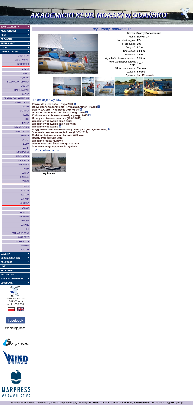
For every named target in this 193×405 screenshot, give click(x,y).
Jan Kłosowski (145, 75)
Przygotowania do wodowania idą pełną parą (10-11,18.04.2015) (71, 129)
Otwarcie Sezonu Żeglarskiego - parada (55, 143)
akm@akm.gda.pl (173, 402)
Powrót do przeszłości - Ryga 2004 (54, 104)
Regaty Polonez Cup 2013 (47, 138)
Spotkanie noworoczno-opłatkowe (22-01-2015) (60, 132)
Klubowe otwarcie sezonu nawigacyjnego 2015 (61, 115)
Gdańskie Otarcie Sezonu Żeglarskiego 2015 (60, 112)
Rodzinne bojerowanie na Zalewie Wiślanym (58, 135)
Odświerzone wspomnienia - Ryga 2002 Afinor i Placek (66, 106)
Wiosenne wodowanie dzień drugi (52, 121)
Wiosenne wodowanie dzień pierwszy (54, 123)
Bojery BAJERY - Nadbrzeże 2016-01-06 (57, 109)
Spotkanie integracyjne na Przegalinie (54, 146)
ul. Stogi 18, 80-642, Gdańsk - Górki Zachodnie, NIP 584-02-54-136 (116, 402)
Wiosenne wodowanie (46, 126)
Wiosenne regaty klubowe (47, 140)
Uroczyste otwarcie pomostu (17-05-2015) (56, 118)
